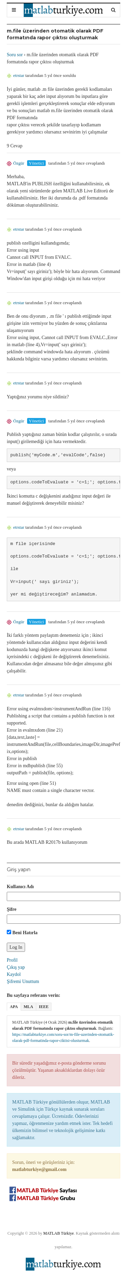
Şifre (12, 909)
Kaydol (14, 974)
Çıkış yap (16, 967)
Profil (12, 960)
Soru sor (15, 54)
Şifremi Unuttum (23, 981)
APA (14, 1006)
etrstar (15, 75)
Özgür (15, 163)
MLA (28, 1006)
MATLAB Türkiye (58, 1233)
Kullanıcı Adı (20, 886)
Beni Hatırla (22, 932)
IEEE (44, 1006)
